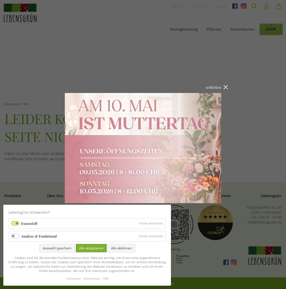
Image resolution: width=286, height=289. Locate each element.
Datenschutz (92, 278)
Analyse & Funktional (39, 236)
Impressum (73, 278)
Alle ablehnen (121, 248)
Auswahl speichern (57, 248)
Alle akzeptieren (91, 248)
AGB (106, 278)
